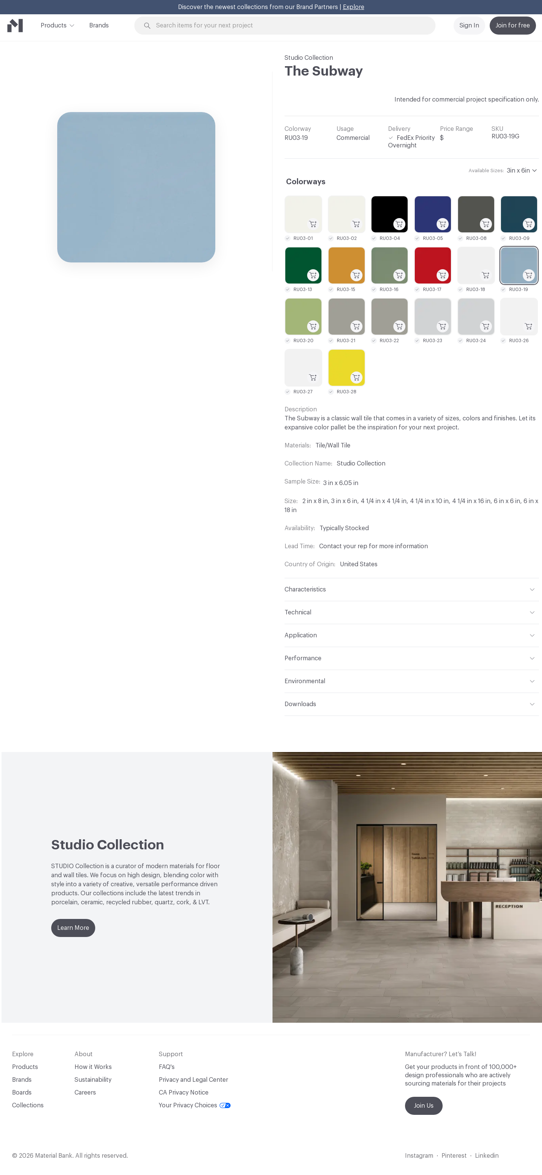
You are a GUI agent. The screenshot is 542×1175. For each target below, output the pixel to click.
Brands (99, 26)
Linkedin (487, 1156)
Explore (353, 7)
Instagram (419, 1156)
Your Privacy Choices (195, 1105)
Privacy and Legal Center (193, 1080)
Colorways (306, 182)
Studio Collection (309, 58)
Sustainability (93, 1080)
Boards (22, 1093)
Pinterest (454, 1156)
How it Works (93, 1067)
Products (54, 25)
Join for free (513, 26)
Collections (28, 1105)
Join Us (424, 1106)
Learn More (73, 928)
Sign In (469, 26)
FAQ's (167, 1067)
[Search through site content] (289, 25)
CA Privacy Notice (184, 1093)
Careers (85, 1093)
